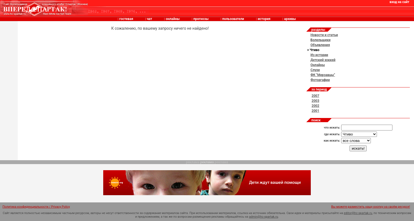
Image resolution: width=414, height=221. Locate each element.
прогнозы (201, 19)
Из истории (319, 55)
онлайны (173, 19)
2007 (315, 96)
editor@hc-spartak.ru (358, 213)
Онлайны (317, 65)
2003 (315, 101)
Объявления (320, 45)
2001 (315, 111)
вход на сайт (399, 2)
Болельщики (320, 40)
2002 (315, 106)
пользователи (233, 19)
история (264, 19)
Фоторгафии (320, 80)
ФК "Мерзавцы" (322, 75)
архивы (290, 19)
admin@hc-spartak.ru (263, 217)
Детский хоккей (322, 60)
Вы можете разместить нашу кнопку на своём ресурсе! (370, 207)
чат (149, 19)
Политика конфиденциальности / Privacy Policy (36, 207)
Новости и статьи (324, 35)
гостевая (126, 19)
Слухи (315, 70)
